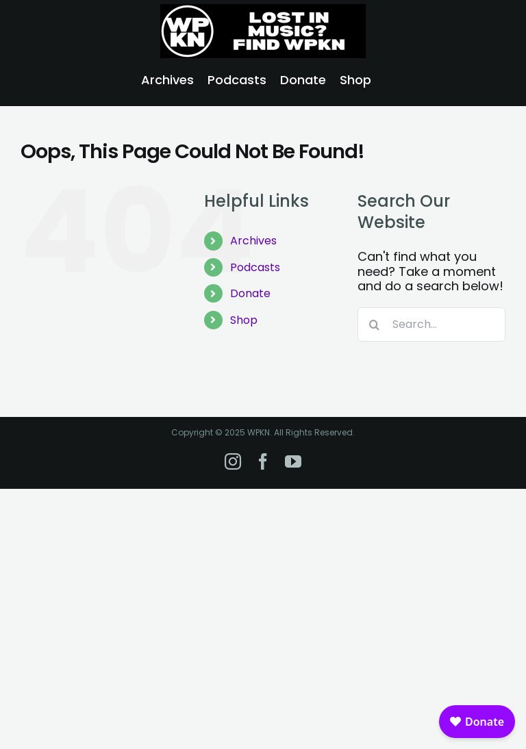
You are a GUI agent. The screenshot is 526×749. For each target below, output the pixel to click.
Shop (244, 320)
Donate (250, 293)
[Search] (375, 324)
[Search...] (431, 324)
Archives (253, 241)
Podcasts (255, 267)
